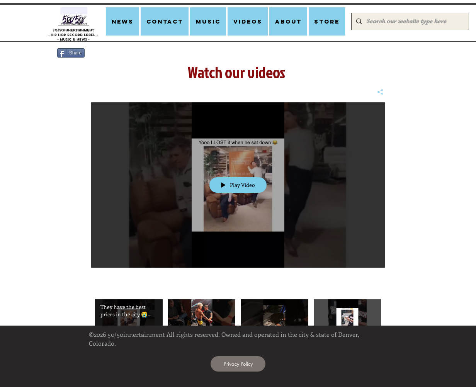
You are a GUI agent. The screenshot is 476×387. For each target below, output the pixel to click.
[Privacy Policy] (238, 364)
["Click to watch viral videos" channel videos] (238, 321)
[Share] (377, 92)
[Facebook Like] (137, 56)
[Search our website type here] (409, 21)
